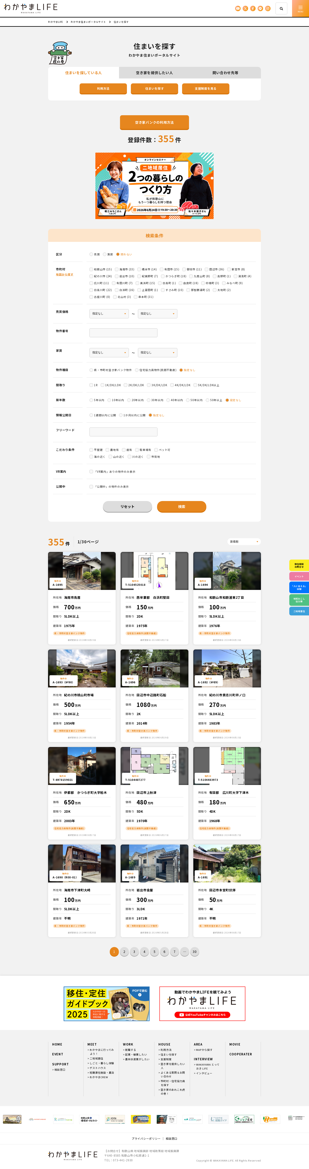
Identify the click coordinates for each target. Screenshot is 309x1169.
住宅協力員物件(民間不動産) (158, 370)
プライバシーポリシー (146, 1138)
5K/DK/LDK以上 (209, 385)
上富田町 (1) (150, 290)
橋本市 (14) (149, 269)
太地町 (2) (224, 290)
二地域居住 (96, 1058)
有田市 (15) (171, 269)
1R (96, 385)
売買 (97, 254)
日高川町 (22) (103, 290)
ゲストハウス (98, 1068)
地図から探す (65, 274)
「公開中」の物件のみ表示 (111, 486)
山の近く (119, 457)
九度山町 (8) (202, 276)
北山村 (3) (124, 297)
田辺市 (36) (216, 269)
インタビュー (204, 1073)
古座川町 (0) (102, 297)
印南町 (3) (212, 283)
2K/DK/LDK (136, 385)
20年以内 (138, 400)
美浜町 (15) (147, 283)
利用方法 (103, 88)
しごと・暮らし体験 (102, 1063)
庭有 (129, 450)
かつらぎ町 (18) (176, 276)
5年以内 (99, 400)
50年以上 (216, 400)
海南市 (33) (126, 269)
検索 (181, 506)
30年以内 (157, 400)
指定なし (189, 370)
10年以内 (118, 400)
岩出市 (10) (126, 276)
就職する (130, 1050)
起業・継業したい (136, 1054)
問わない (126, 254)
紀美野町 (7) (150, 276)
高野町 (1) (224, 276)
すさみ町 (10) (174, 290)
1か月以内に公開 (135, 415)
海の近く (100, 457)
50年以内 (197, 400)
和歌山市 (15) (103, 269)
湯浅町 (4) (244, 276)
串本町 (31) (145, 297)
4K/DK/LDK (183, 385)
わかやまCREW (99, 1077)
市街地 (155, 457)
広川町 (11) (101, 283)
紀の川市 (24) (103, 276)
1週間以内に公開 (105, 415)
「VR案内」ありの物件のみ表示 (114, 471)
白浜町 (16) (126, 290)
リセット (127, 506)
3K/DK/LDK (159, 385)
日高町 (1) (169, 283)
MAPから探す (204, 1050)
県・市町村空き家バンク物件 (113, 370)
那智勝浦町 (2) (200, 290)
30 (195, 951)
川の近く (138, 457)
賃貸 (110, 254)
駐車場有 (145, 450)
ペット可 (164, 450)
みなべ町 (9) (235, 283)
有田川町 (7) (124, 283)
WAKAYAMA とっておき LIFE (207, 1066)
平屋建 (98, 450)
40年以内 (177, 400)
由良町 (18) (190, 283)
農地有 (114, 450)
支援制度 (166, 1059)
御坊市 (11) (194, 269)
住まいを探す (154, 88)
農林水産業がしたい (137, 1059)
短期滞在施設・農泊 (102, 1072)
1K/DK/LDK (113, 385)
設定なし (236, 400)
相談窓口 (59, 1069)
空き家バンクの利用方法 (154, 122)
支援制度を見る (206, 88)
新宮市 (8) (238, 269)
